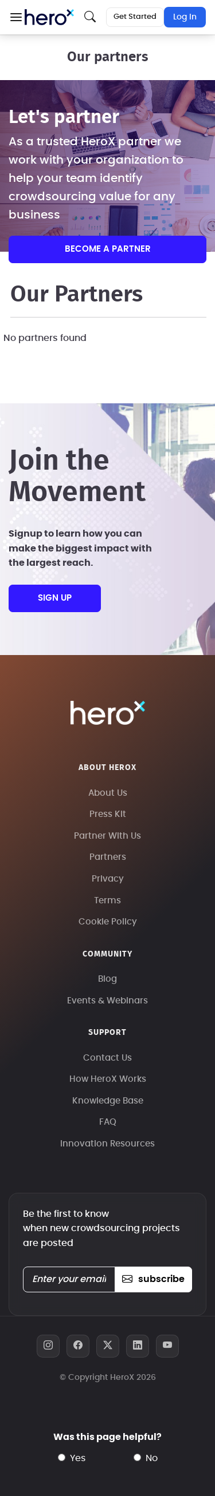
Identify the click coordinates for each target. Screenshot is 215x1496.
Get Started (135, 17)
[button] (15, 17)
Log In (185, 17)
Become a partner (108, 249)
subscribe (153, 1279)
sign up (55, 598)
